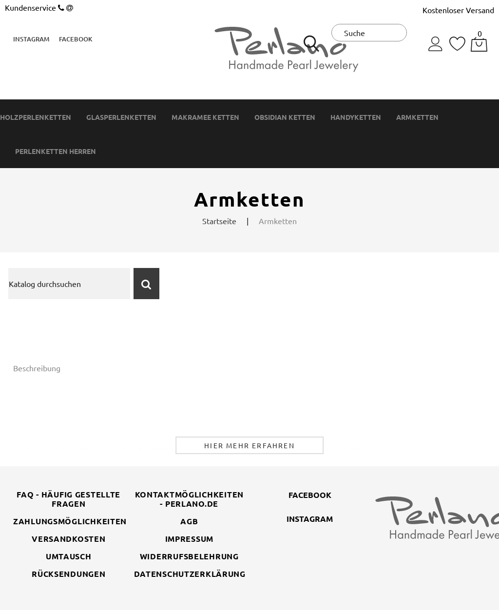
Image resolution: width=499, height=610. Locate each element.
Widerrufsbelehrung (189, 556)
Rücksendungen (68, 574)
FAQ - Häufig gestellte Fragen (68, 499)
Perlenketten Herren (55, 151)
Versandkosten (68, 539)
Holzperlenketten (35, 117)
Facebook (75, 39)
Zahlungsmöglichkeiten (70, 521)
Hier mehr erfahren (249, 445)
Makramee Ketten (205, 117)
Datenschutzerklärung (190, 574)
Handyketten (355, 117)
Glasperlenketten (121, 117)
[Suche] (69, 283)
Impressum (189, 539)
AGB (189, 521)
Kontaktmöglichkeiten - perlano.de (189, 499)
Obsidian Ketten (284, 117)
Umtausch (69, 556)
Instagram (31, 39)
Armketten (417, 117)
